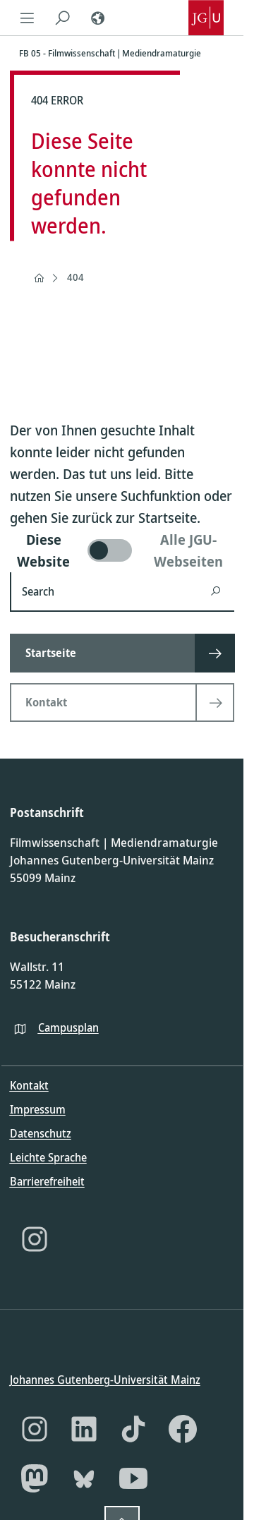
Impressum (38, 1109)
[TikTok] (133, 1429)
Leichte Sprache (48, 1157)
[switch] (122, 550)
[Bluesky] (84, 1478)
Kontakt (29, 1085)
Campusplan (68, 1027)
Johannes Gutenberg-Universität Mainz (105, 1379)
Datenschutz (40, 1133)
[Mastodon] (34, 1478)
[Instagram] (34, 1239)
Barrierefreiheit (47, 1181)
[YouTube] (133, 1478)
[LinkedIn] (84, 1429)
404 (75, 277)
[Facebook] (183, 1429)
